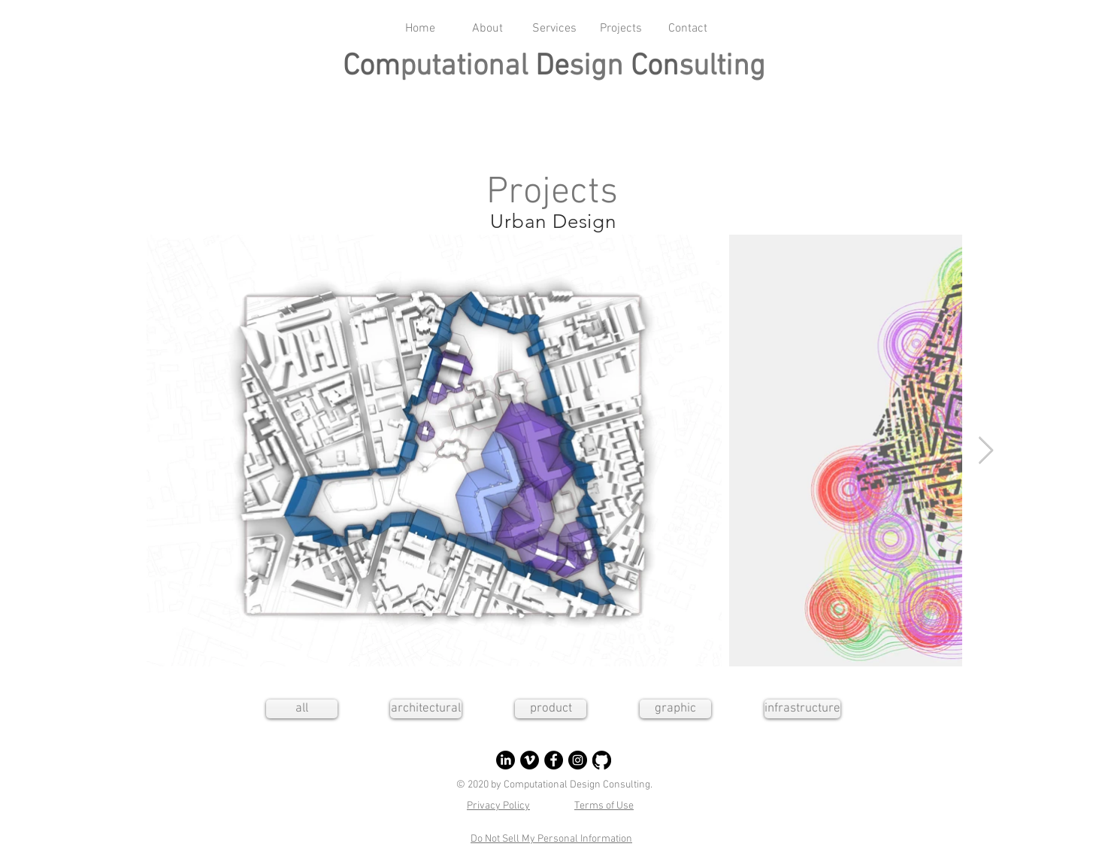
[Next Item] (985, 451)
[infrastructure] (802, 709)
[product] (550, 709)
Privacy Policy (498, 806)
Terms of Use (604, 806)
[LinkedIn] (505, 760)
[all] (302, 709)
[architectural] (426, 709)
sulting (722, 67)
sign (600, 67)
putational (467, 67)
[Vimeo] (529, 760)
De (552, 67)
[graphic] (675, 709)
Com (371, 67)
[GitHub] (601, 760)
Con (655, 67)
